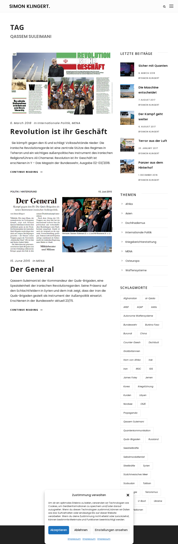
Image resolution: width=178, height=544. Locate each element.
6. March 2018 (20, 123)
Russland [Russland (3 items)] (153, 439)
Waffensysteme (136, 270)
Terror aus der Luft (152, 141)
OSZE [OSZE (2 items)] (143, 403)
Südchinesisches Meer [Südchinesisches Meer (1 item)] (135, 474)
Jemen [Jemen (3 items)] (149, 377)
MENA (76, 123)
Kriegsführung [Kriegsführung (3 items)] (145, 386)
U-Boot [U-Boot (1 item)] (142, 501)
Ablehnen (81, 530)
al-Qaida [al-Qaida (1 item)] (150, 298)
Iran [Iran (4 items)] (125, 368)
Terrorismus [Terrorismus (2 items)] (151, 492)
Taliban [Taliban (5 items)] (147, 483)
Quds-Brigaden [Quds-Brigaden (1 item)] (131, 439)
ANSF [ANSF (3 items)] (126, 307)
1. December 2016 (148, 174)
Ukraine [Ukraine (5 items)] (158, 501)
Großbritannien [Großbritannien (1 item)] (131, 351)
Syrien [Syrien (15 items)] (146, 465)
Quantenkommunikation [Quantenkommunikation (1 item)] (137, 430)
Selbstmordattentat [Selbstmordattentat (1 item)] (134, 456)
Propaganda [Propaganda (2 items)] (130, 412)
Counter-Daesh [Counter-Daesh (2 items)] (132, 342)
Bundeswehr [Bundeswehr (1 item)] (130, 324)
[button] (128, 495)
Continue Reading (26, 171)
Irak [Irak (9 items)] (151, 359)
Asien (128, 213)
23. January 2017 (148, 148)
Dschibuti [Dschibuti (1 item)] (154, 342)
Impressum (74, 538)
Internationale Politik (53, 123)
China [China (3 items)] (143, 333)
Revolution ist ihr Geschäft (58, 131)
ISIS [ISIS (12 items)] (151, 368)
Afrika (129, 204)
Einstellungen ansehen (111, 530)
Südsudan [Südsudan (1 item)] (129, 483)
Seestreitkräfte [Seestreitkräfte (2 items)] (131, 448)
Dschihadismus (135, 223)
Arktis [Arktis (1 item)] (154, 307)
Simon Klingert (150, 78)
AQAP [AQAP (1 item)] (140, 307)
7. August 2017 (146, 99)
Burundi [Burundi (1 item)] (127, 333)
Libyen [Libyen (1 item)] (142, 395)
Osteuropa (132, 261)
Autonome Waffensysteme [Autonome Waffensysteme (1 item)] (138, 315)
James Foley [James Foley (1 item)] (130, 377)
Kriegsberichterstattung (140, 242)
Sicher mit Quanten (153, 66)
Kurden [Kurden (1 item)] (127, 395)
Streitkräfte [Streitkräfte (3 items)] (129, 465)
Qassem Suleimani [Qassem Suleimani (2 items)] (133, 421)
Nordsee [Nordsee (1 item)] (127, 403)
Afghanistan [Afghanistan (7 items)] (130, 298)
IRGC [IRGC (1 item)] (138, 368)
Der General (32, 269)
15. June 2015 (20, 261)
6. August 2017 (147, 126)
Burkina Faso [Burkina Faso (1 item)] (152, 324)
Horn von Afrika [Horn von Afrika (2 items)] (132, 359)
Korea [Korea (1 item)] (126, 386)
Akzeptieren (58, 530)
